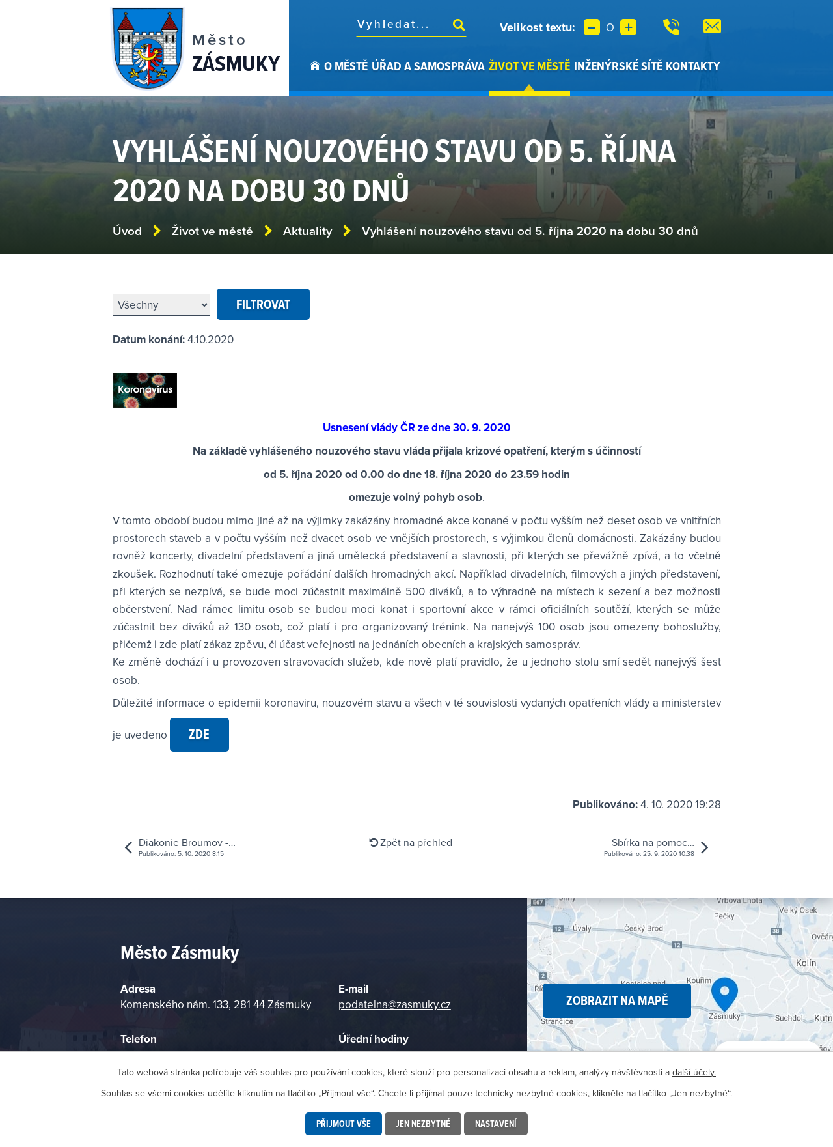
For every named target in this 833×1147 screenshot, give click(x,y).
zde (199, 734)
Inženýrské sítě (618, 66)
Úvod (315, 77)
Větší (628, 27)
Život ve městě (529, 66)
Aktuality (307, 231)
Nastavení (496, 1123)
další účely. (694, 1072)
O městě (346, 66)
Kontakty (693, 66)
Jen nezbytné (423, 1123)
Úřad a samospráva (428, 66)
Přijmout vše (343, 1123)
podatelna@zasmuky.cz (394, 1004)
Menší (592, 27)
